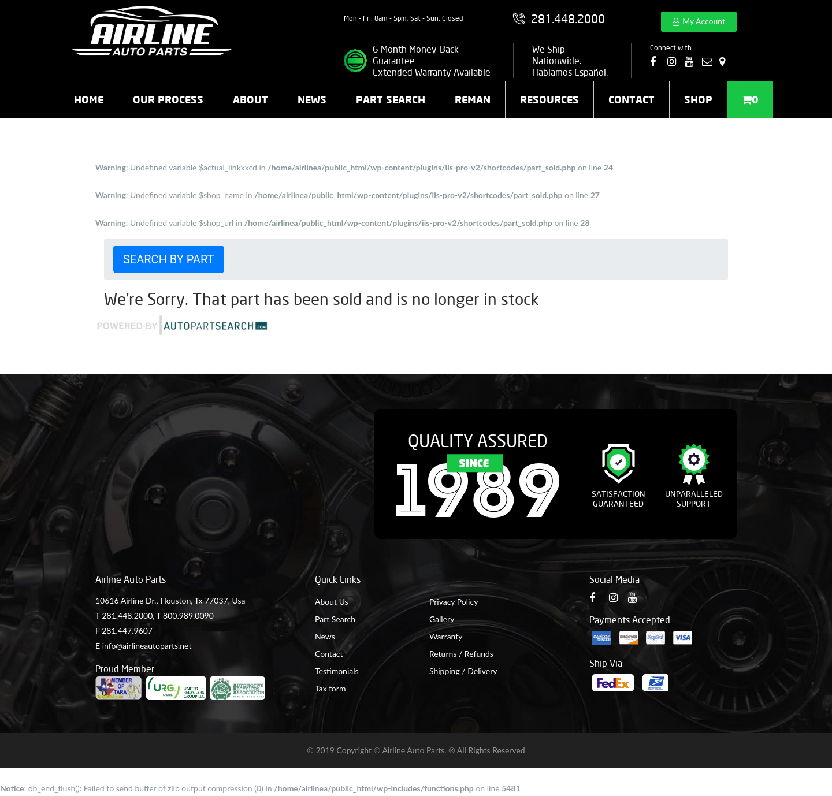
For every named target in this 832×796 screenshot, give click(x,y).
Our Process (168, 99)
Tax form (330, 688)
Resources (549, 99)
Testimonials (337, 671)
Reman (473, 99)
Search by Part (168, 259)
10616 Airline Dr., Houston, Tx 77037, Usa (170, 600)
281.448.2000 (127, 615)
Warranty (446, 636)
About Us (331, 602)
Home (88, 99)
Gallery (441, 619)
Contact (631, 99)
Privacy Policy (453, 602)
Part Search (390, 99)
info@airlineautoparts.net (147, 645)
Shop (698, 99)
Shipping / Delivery (463, 671)
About (250, 99)
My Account (703, 21)
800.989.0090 (188, 615)
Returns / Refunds (461, 654)
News (312, 99)
